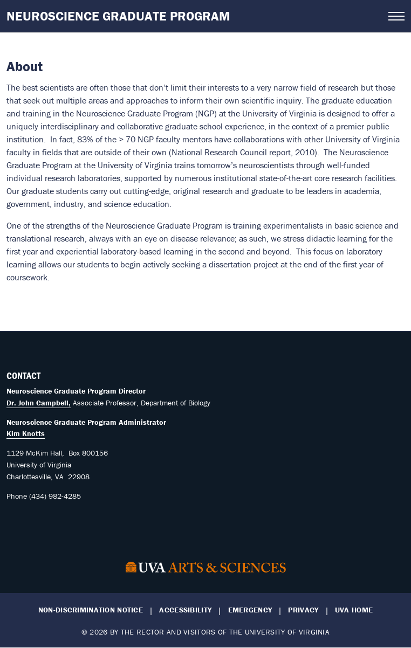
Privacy (303, 610)
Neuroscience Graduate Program (118, 16)
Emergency (250, 610)
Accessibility (185, 610)
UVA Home (354, 610)
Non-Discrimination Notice (90, 610)
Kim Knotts (25, 433)
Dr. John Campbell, (38, 403)
